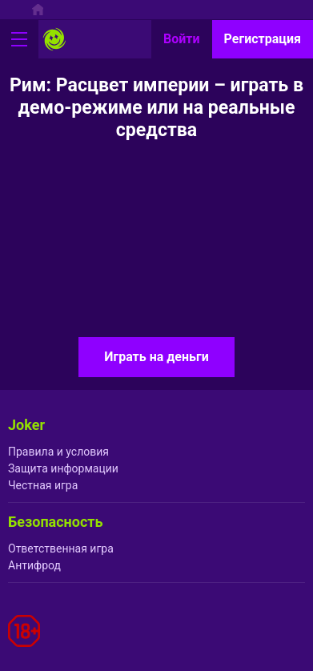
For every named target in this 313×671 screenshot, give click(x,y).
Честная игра (43, 485)
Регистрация (262, 38)
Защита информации (63, 468)
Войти (181, 38)
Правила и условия (58, 451)
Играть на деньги (156, 356)
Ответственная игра (61, 548)
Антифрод (34, 565)
